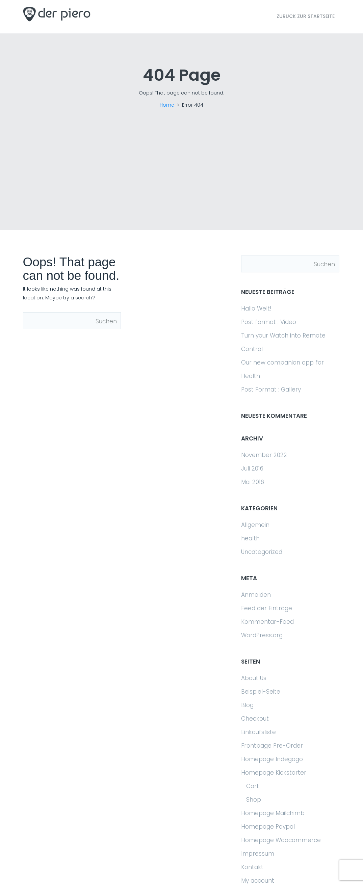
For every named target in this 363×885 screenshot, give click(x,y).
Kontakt (252, 867)
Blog (247, 705)
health (250, 538)
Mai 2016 (252, 482)
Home (167, 105)
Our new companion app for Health (282, 369)
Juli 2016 (252, 468)
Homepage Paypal (268, 827)
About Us (253, 678)
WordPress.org (262, 635)
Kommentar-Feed (267, 622)
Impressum (257, 854)
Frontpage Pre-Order (272, 746)
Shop (253, 800)
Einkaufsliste (258, 732)
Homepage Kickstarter (273, 773)
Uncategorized (261, 552)
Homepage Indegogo (272, 759)
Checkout (255, 719)
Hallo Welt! (256, 308)
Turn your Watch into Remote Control (283, 342)
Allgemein (255, 525)
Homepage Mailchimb (273, 813)
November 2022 (264, 455)
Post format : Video (268, 322)
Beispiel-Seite (260, 692)
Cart (252, 786)
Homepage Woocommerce (281, 840)
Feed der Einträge (266, 608)
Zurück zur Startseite (306, 16)
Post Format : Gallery (271, 389)
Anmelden (256, 595)
